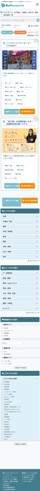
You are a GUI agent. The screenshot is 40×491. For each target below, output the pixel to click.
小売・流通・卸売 (9, 293)
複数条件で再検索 (20, 368)
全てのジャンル (33, 312)
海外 (4, 256)
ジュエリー (17, 25)
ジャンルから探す (29, 475)
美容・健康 (7, 278)
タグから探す (27, 481)
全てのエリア (34, 261)
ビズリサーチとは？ (10, 477)
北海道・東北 (7, 221)
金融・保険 (7, 298)
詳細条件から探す (29, 477)
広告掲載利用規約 (9, 489)
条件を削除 (33, 26)
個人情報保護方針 (9, 487)
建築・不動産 (7, 303)
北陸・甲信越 (7, 231)
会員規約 (6, 485)
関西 (4, 241)
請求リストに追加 (7, 32)
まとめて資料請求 (20, 32)
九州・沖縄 (7, 251)
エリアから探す (28, 479)
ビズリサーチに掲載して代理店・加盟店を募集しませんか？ (10, 481)
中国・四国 (7, 246)
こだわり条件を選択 (10, 378)
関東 (4, 226)
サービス (6, 308)
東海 (4, 236)
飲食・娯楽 (7, 288)
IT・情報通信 (7, 273)
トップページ (8, 475)
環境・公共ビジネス (10, 283)
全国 (4, 216)
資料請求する (27, 111)
